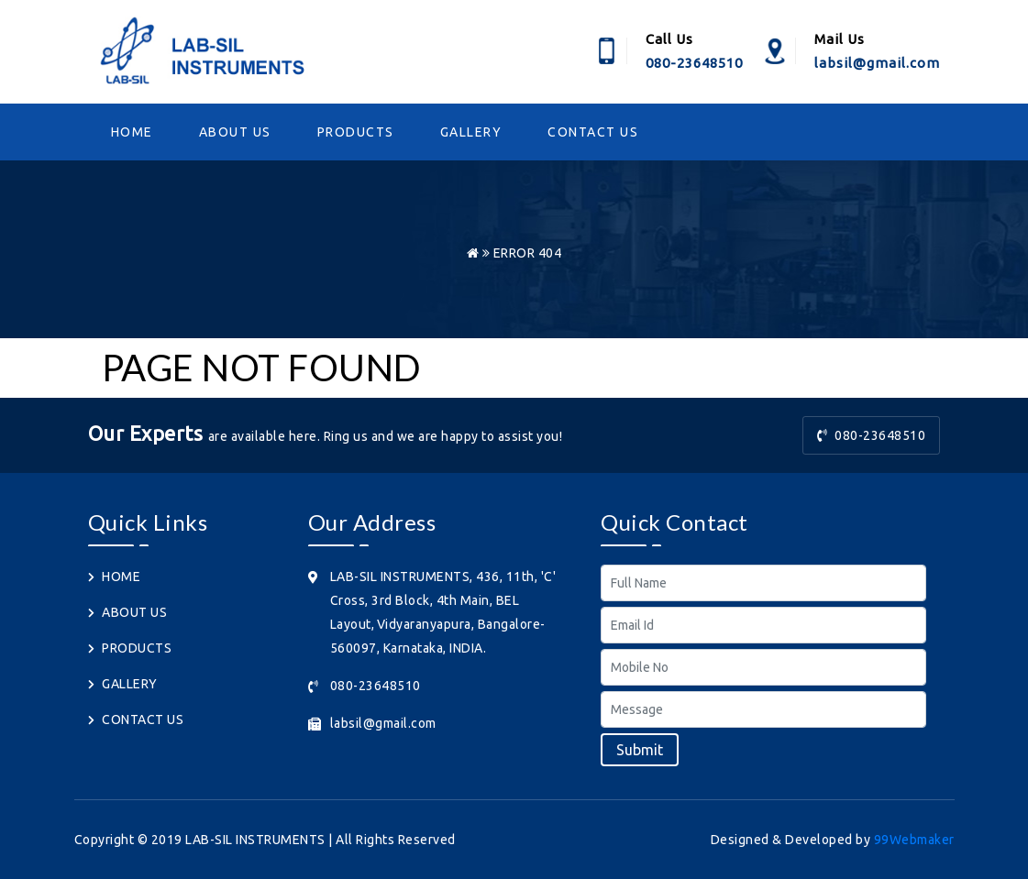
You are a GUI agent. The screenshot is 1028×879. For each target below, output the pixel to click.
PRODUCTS (355, 132)
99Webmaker (914, 839)
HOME (132, 132)
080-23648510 (871, 435)
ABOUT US (235, 132)
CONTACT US (592, 132)
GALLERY (471, 132)
